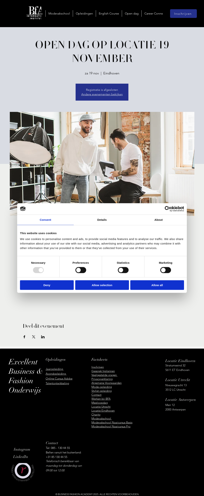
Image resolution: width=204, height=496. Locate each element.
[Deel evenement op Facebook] (24, 336)
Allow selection (102, 285)
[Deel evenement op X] (33, 336)
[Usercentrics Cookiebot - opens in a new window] (167, 209)
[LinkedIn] (26, 457)
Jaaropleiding (55, 369)
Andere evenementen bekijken (102, 94)
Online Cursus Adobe (59, 378)
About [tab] (158, 219)
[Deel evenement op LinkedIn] (43, 336)
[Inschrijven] (183, 13)
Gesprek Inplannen (103, 371)
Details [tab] (102, 219)
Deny (46, 285)
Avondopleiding (56, 373)
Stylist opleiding (101, 391)
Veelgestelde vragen (104, 375)
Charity (95, 414)
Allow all (157, 285)
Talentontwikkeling (57, 383)
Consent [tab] (45, 219)
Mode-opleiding (101, 387)
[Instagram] (27, 449)
